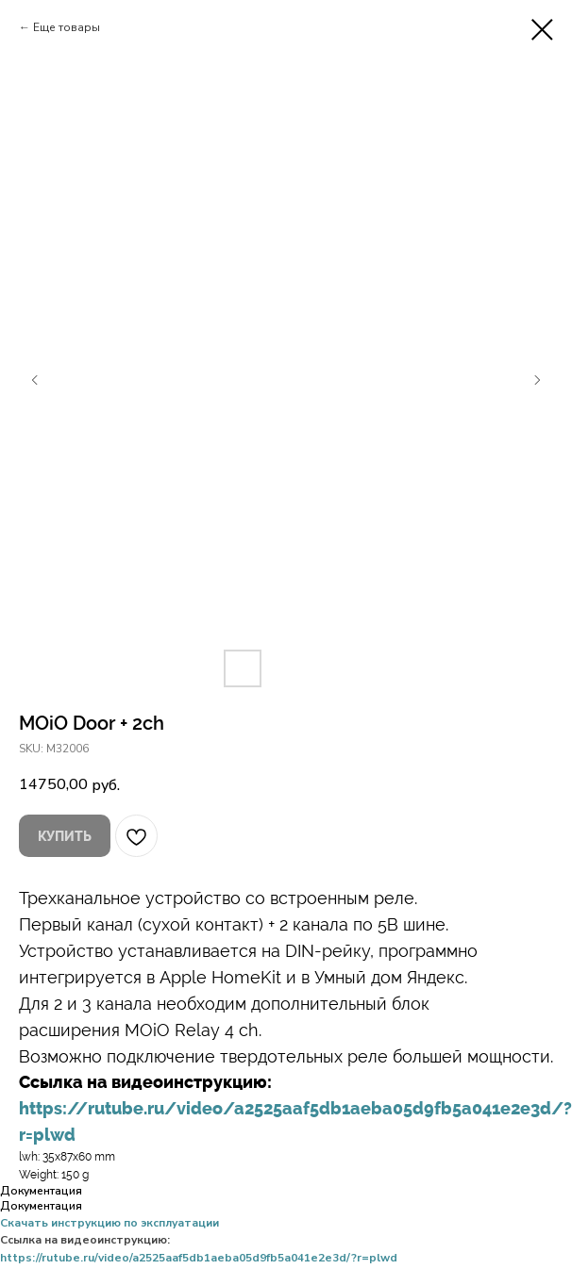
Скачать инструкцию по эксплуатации (109, 1222)
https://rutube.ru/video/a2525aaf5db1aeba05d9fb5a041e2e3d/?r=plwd (198, 1257)
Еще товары (66, 27)
